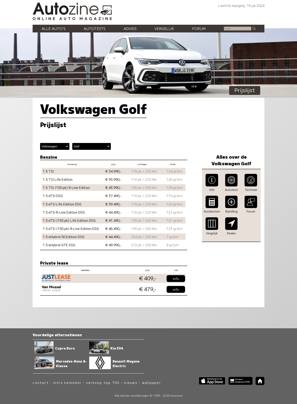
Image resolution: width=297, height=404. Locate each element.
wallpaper (151, 382)
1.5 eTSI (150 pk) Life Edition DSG (69, 220)
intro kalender (67, 382)
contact (41, 382)
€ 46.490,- (113, 228)
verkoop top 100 (103, 382)
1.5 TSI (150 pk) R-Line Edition (66, 187)
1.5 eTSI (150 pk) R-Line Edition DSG (71, 228)
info (176, 278)
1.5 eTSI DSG (53, 195)
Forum (199, 28)
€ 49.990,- (113, 244)
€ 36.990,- (113, 179)
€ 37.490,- (113, 195)
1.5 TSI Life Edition (57, 179)
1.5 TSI (48, 171)
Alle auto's (54, 28)
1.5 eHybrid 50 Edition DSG (63, 236)
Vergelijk (164, 28)
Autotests (95, 28)
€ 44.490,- (113, 212)
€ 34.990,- (113, 171)
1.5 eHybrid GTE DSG (59, 244)
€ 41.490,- (113, 220)
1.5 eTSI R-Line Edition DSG (64, 212)
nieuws (130, 382)
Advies (130, 28)
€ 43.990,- (113, 187)
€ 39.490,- (113, 204)
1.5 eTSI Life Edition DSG (62, 204)
